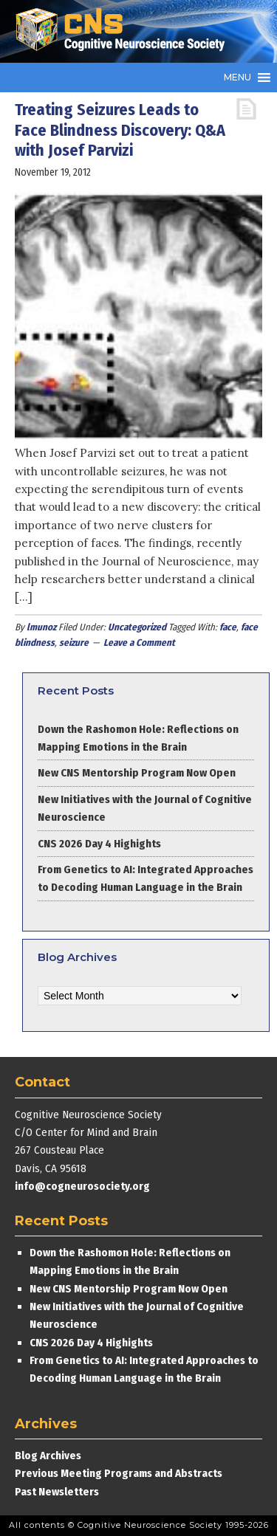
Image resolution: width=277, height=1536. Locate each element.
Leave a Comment (139, 642)
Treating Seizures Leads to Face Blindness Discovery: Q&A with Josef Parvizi (120, 130)
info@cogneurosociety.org (82, 1186)
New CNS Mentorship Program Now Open (137, 772)
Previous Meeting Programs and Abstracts (118, 1473)
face (227, 627)
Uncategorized (137, 627)
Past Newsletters (57, 1491)
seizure (74, 642)
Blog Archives (48, 1455)
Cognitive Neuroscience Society (125, 31)
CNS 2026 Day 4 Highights (99, 843)
